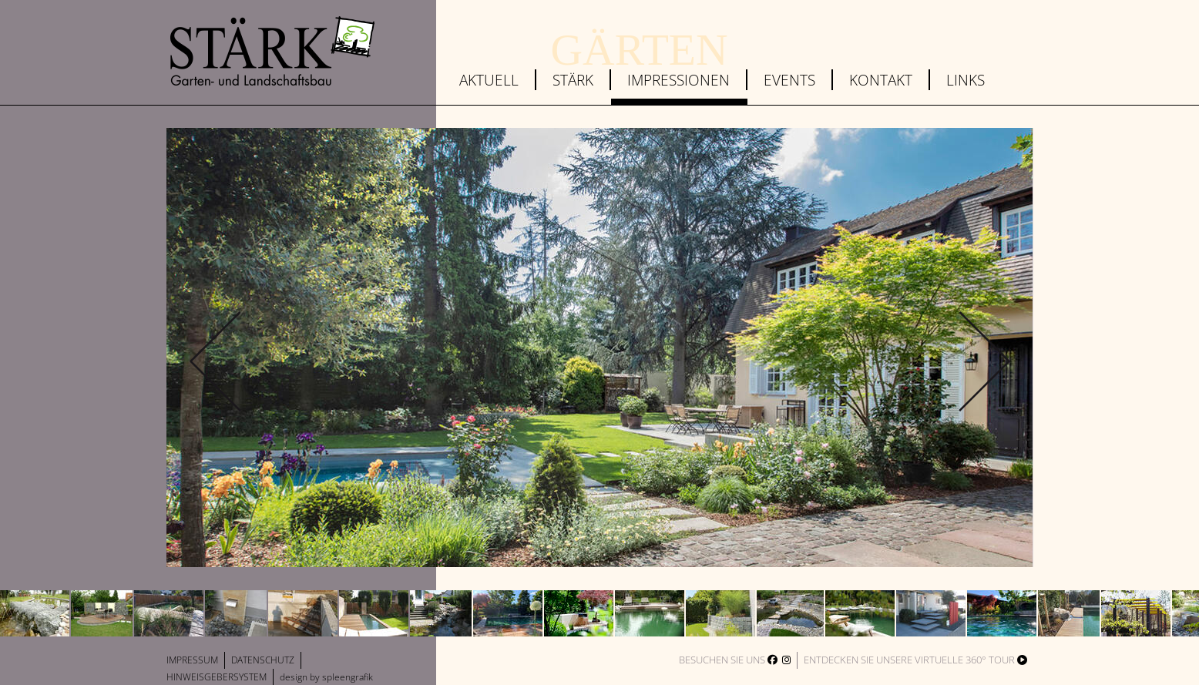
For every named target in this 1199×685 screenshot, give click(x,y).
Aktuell (489, 79)
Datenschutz (262, 660)
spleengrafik (347, 677)
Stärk (572, 79)
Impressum (192, 660)
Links (965, 79)
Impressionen (678, 79)
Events (789, 79)
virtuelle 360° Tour (971, 660)
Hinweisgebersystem (216, 677)
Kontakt (880, 79)
